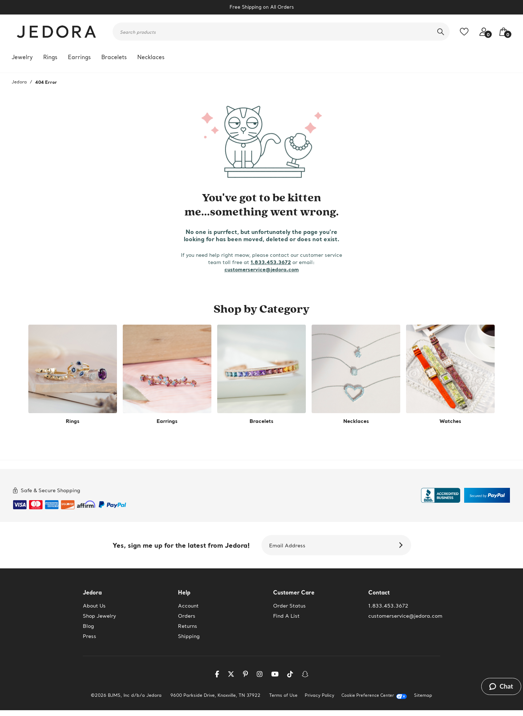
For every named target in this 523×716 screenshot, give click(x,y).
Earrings (79, 57)
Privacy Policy (319, 695)
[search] (441, 31)
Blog (88, 626)
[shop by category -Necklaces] (356, 375)
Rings (50, 57)
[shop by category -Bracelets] (261, 375)
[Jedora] (57, 32)
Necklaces (151, 57)
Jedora (19, 82)
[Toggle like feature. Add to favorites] (466, 32)
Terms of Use (283, 695)
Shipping (189, 636)
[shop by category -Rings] (72, 375)
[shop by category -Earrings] (167, 375)
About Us (94, 605)
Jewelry (22, 57)
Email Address (287, 545)
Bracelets (114, 57)
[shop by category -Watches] (450, 375)
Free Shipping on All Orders (262, 7)
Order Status (289, 605)
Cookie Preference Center (367, 695)
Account (188, 605)
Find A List (286, 616)
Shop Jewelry (99, 616)
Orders (186, 616)
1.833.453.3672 (271, 262)
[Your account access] (482, 32)
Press (89, 636)
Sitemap (423, 695)
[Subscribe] (402, 545)
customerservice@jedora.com (261, 269)
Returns (187, 626)
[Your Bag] (501, 32)
